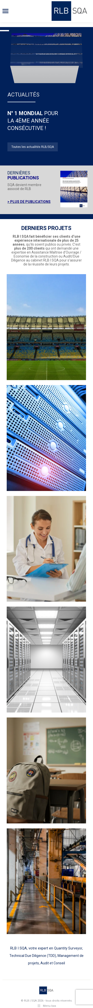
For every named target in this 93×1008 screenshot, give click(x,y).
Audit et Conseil (52, 963)
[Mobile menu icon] (5, 11)
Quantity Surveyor (68, 948)
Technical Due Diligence (27, 956)
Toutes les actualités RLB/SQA (32, 147)
